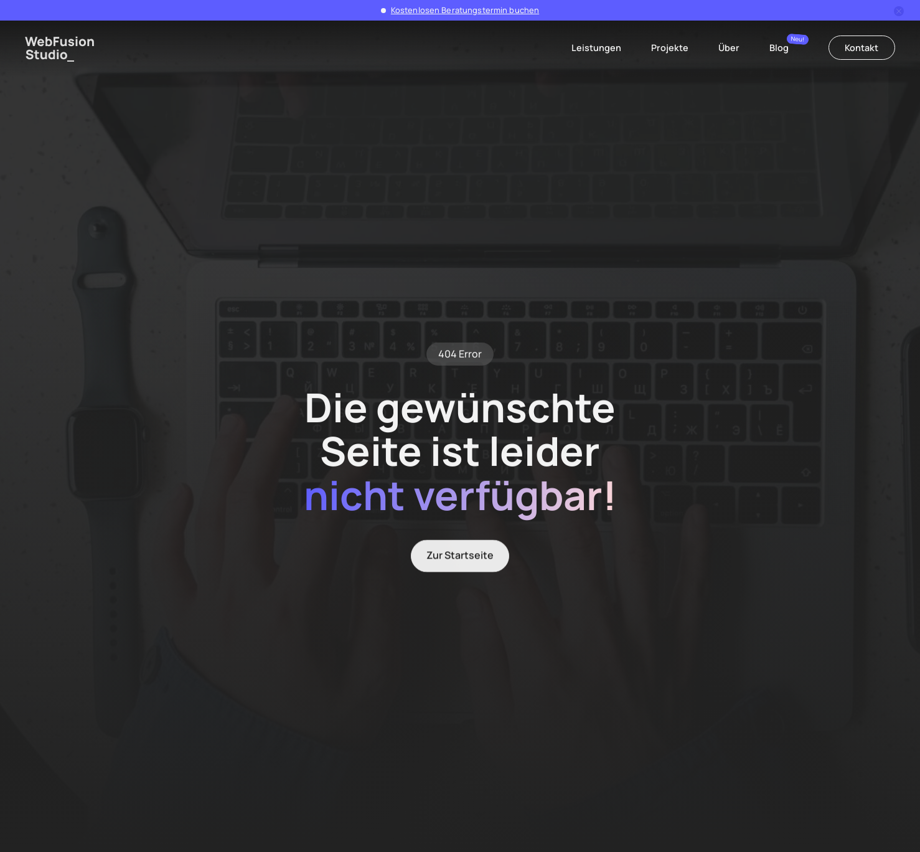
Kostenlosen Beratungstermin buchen (465, 10)
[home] (60, 48)
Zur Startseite (460, 557)
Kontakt (861, 48)
